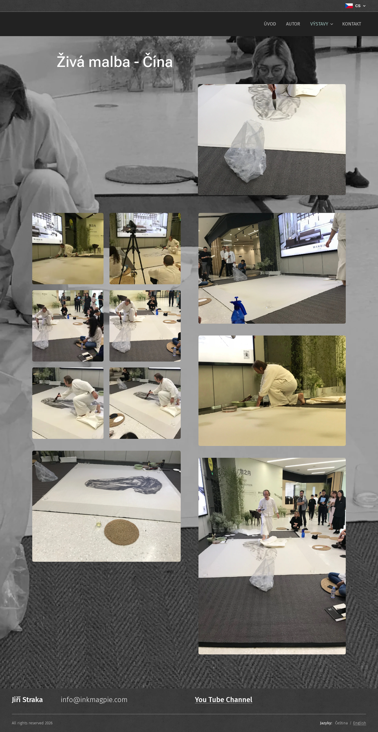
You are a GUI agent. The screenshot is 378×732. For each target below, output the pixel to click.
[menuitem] (270, 24)
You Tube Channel (223, 700)
